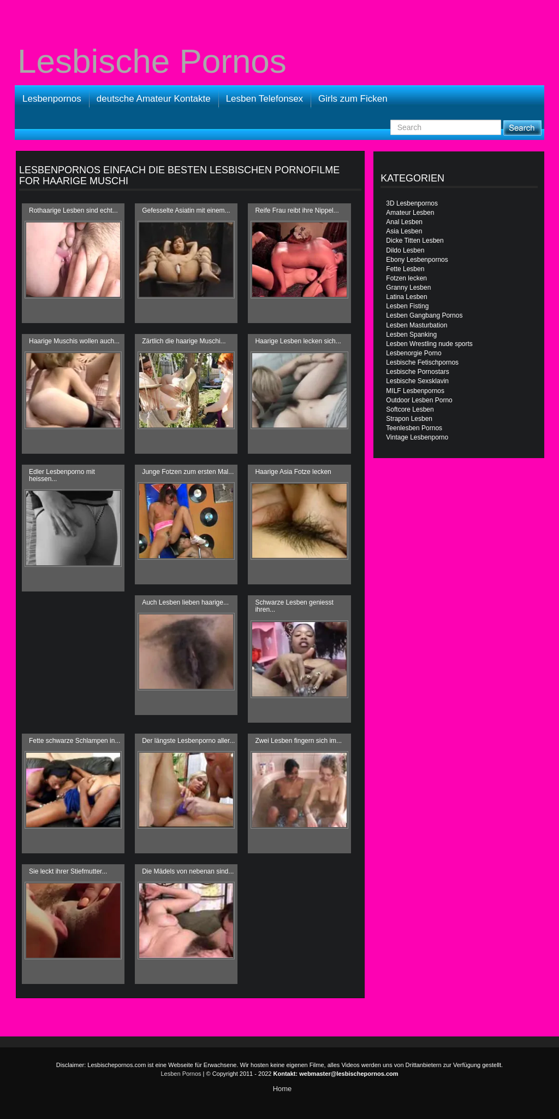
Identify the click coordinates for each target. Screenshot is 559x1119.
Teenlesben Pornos (414, 428)
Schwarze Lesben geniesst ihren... (294, 606)
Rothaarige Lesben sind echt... (73, 210)
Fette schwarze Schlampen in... (74, 741)
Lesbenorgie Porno (413, 353)
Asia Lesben (404, 231)
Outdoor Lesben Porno (419, 400)
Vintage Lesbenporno (417, 437)
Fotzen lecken (406, 278)
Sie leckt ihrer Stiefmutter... (68, 871)
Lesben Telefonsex (264, 98)
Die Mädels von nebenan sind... (188, 871)
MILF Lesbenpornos (415, 391)
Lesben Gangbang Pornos (424, 315)
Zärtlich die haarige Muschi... (183, 341)
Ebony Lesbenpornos (417, 259)
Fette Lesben (405, 269)
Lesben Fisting (407, 306)
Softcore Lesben (409, 409)
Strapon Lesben (409, 419)
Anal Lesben (404, 222)
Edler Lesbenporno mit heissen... (62, 475)
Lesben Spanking (411, 334)
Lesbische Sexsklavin (417, 381)
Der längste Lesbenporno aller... (188, 741)
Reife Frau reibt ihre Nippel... (296, 210)
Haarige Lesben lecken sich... (298, 341)
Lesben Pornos (181, 1073)
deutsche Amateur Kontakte (154, 98)
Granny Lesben (408, 287)
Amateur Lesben (410, 212)
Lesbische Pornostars (417, 372)
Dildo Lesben (405, 250)
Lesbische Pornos (152, 61)
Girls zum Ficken (353, 98)
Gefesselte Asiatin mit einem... (186, 210)
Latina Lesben (406, 297)
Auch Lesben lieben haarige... (185, 602)
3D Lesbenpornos (412, 203)
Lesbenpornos (51, 98)
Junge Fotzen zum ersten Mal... (188, 472)
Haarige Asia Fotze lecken (293, 472)
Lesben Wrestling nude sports (429, 344)
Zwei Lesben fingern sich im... (298, 741)
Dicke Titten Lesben (414, 240)
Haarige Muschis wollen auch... (74, 341)
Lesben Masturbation (416, 325)
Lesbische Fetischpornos (422, 362)
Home (282, 1089)
